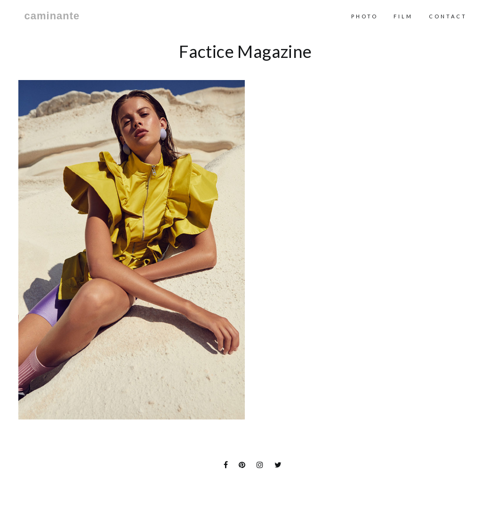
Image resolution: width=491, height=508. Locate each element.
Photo (364, 16)
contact (448, 16)
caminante (52, 16)
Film (403, 16)
